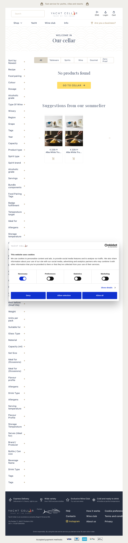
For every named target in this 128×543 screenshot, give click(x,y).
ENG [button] (97, 13)
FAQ (68, 511)
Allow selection (64, 295)
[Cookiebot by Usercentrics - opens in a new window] (106, 246)
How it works (93, 511)
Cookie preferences (115, 511)
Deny (28, 295)
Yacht (34, 23)
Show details (106, 288)
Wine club (50, 23)
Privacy (109, 521)
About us (91, 521)
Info (66, 23)
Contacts (71, 516)
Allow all (99, 295)
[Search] (28, 13)
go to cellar (74, 85)
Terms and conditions (116, 516)
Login (105, 13)
